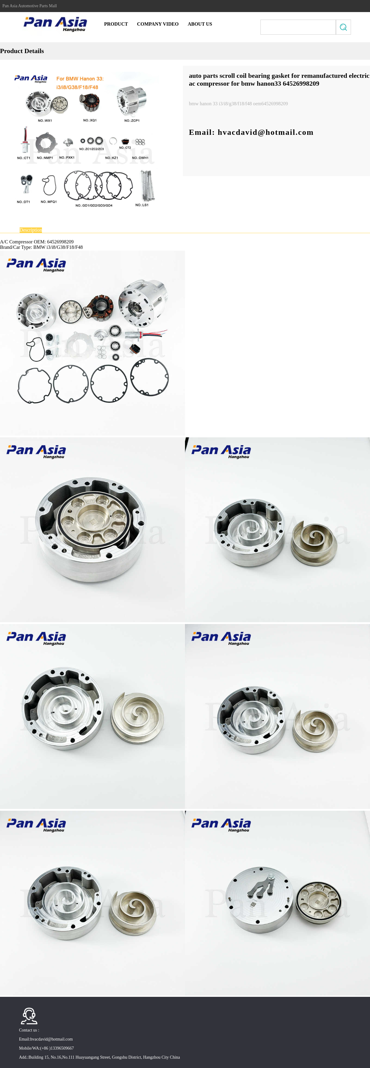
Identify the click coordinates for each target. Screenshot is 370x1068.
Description (31, 230)
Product (116, 24)
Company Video (158, 24)
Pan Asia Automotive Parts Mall (29, 6)
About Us (200, 24)
